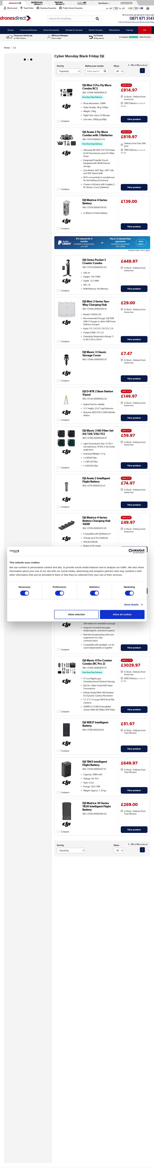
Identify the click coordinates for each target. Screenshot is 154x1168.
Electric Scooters (96, 30)
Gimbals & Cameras (73, 30)
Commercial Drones (28, 30)
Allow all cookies (122, 614)
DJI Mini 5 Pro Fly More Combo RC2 (96, 87)
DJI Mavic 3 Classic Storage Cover (94, 353)
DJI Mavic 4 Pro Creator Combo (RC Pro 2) (97, 662)
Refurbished (114, 30)
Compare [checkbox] (65, 121)
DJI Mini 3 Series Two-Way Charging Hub (96, 303)
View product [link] (134, 119)
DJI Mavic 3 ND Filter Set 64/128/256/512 (97, 432)
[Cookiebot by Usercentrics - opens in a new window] (131, 551)
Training (129, 30)
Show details (131, 604)
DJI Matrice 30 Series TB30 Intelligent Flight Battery (96, 806)
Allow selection (76, 614)
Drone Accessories (51, 30)
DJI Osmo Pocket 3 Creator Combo (94, 261)
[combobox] (74, 18)
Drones (11, 30)
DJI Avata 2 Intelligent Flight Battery (96, 480)
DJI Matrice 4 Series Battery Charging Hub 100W (96, 521)
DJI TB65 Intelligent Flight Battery (94, 763)
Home (7, 47)
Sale (144, 30)
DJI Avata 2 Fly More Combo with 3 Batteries (97, 133)
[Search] (97, 18)
